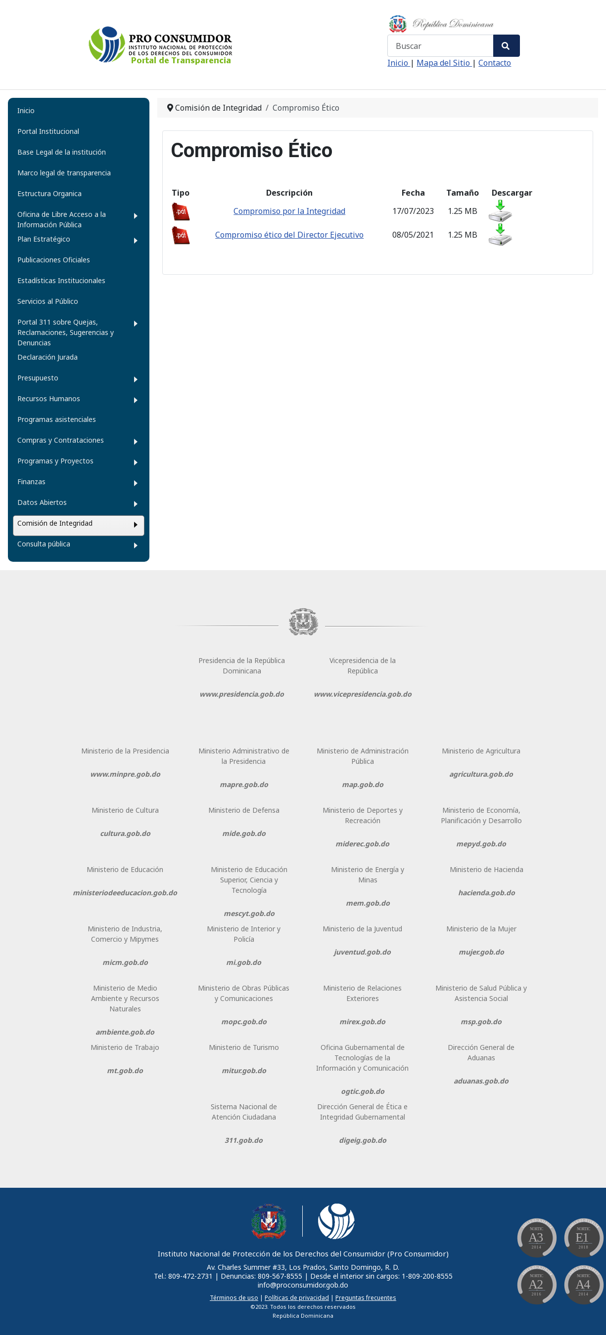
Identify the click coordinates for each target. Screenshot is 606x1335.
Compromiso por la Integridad (289, 211)
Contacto (494, 62)
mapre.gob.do (244, 784)
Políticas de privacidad (297, 1297)
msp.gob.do (481, 1021)
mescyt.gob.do (249, 913)
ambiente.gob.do (124, 1032)
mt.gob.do (125, 1070)
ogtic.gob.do (362, 1091)
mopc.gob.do (244, 1021)
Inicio (398, 62)
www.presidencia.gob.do (241, 694)
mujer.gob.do (481, 952)
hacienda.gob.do (486, 892)
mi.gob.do (243, 962)
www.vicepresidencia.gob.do (363, 694)
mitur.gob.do (244, 1070)
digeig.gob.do (362, 1140)
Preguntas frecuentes (365, 1297)
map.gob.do (362, 784)
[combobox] (440, 46)
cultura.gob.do (125, 833)
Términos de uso (234, 1297)
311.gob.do (244, 1140)
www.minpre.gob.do (125, 774)
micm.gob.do (125, 962)
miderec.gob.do (362, 843)
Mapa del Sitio (444, 62)
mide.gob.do (244, 833)
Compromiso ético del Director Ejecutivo (289, 234)
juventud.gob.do (362, 952)
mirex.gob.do (362, 1021)
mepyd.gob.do (481, 843)
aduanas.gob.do (481, 1080)
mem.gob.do (368, 903)
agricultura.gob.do (481, 774)
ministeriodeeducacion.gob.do (125, 892)
